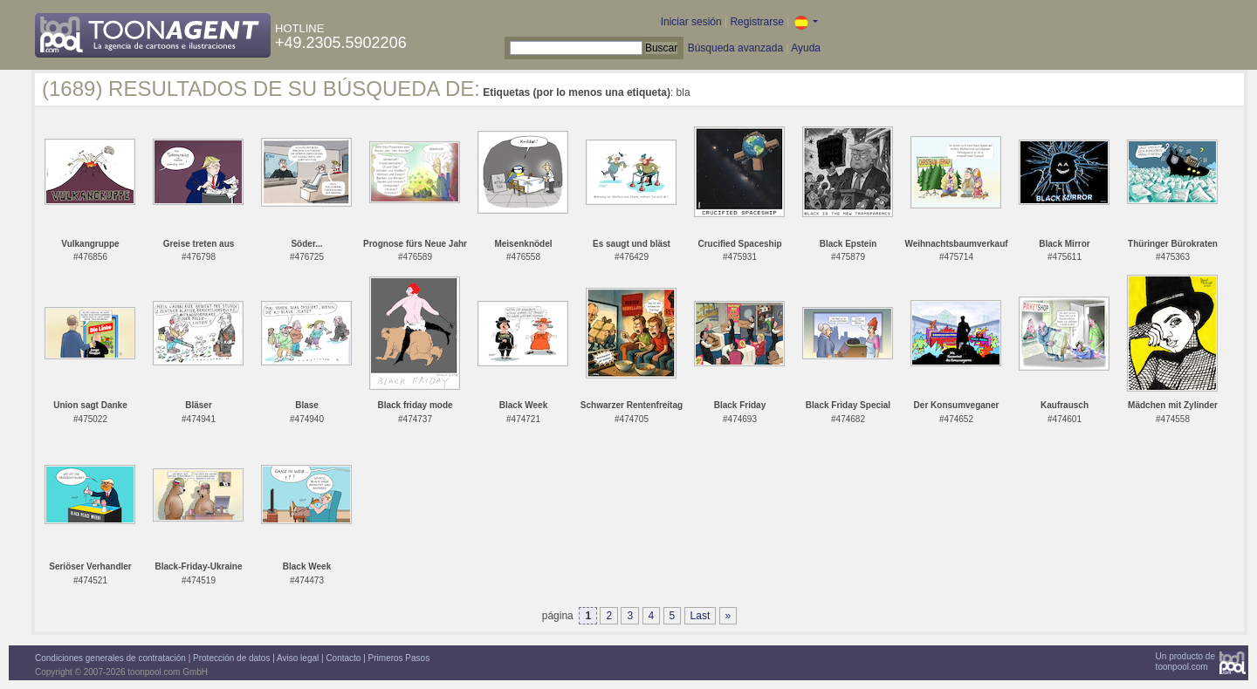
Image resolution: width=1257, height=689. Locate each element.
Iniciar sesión (691, 22)
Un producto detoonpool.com (1185, 661)
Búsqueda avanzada (735, 48)
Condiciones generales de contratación (110, 658)
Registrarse (756, 22)
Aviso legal (298, 658)
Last (700, 616)
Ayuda (806, 48)
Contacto (343, 658)
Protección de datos (231, 658)
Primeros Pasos (399, 658)
